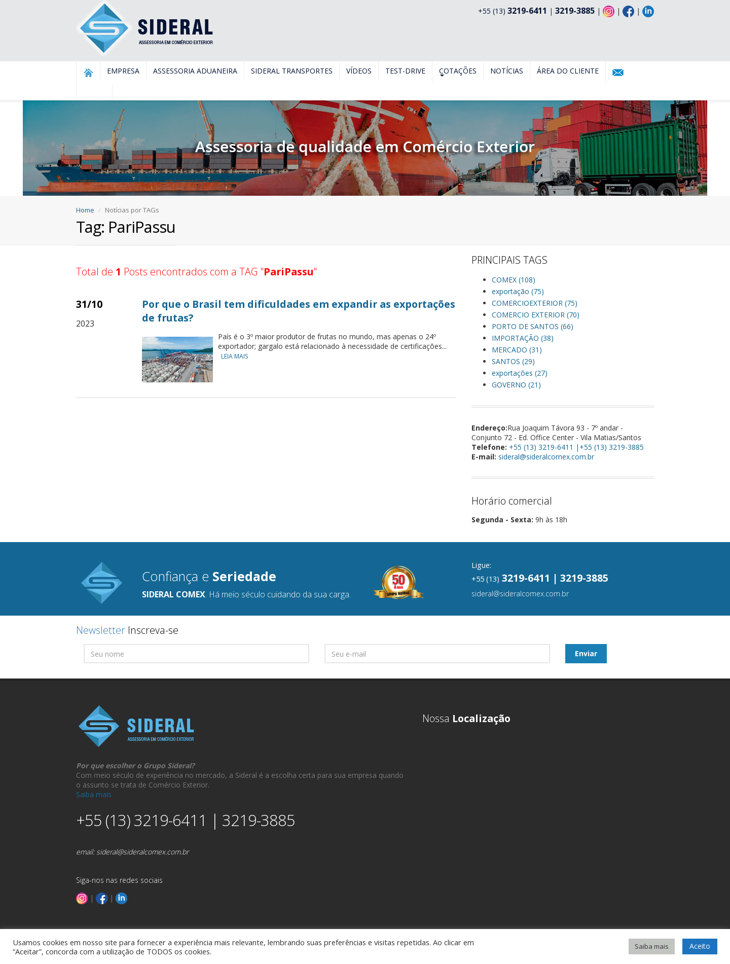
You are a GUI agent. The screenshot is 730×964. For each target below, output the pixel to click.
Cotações (458, 71)
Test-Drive (405, 71)
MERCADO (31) (517, 349)
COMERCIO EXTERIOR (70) (535, 314)
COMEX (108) (513, 279)
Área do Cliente (568, 71)
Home (85, 210)
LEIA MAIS (237, 356)
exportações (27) (520, 373)
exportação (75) (518, 291)
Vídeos (359, 71)
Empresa (123, 71)
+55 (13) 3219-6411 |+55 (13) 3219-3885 (576, 447)
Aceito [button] (699, 946)
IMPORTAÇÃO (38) (523, 338)
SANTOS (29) (513, 361)
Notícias (506, 71)
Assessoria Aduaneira (195, 71)
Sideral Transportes (292, 71)
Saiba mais (94, 794)
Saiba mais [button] (652, 946)
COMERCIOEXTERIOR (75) (534, 303)
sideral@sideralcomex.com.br (546, 456)
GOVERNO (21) (516, 384)
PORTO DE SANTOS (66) (532, 326)
